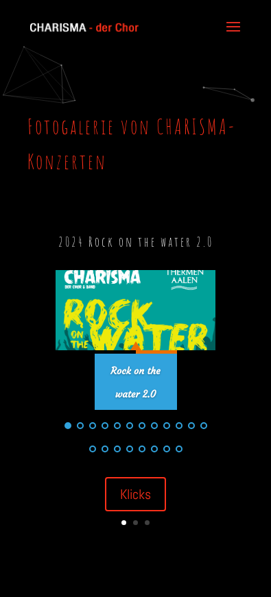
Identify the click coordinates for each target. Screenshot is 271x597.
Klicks (135, 494)
